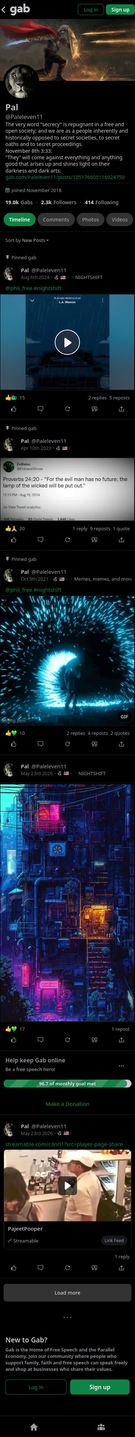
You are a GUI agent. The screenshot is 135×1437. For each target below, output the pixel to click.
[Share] (121, 408)
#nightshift (47, 288)
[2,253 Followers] (63, 202)
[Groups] (101, 1426)
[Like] (13, 408)
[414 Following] (104, 202)
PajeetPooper (25, 1228)
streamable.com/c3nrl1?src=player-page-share (64, 1144)
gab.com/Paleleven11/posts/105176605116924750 (65, 177)
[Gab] (20, 9)
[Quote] (94, 408)
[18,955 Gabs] (23, 202)
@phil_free (18, 288)
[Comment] (40, 408)
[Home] (34, 1426)
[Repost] (67, 408)
